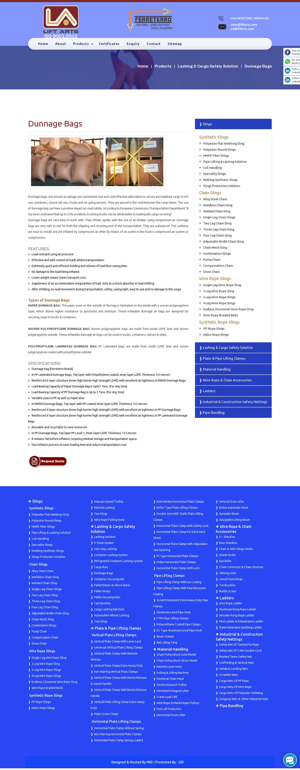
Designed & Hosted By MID (132, 764)
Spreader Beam (229, 515)
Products (82, 45)
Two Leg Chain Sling (217, 225)
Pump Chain (211, 261)
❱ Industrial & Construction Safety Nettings (233, 403)
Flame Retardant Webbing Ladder (240, 629)
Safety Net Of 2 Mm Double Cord (240, 652)
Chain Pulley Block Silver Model (177, 662)
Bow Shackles (228, 544)
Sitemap (176, 45)
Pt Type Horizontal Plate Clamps (177, 557)
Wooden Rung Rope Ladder (236, 617)
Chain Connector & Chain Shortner (241, 568)
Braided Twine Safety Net (235, 658)
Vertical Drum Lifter (231, 503)
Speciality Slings (214, 175)
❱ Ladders (207, 392)
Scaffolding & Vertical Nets (236, 664)
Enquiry (134, 45)
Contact (154, 45)
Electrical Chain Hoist (170, 680)
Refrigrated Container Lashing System (118, 562)
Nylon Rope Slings (216, 336)
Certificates (110, 45)
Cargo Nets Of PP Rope (234, 682)
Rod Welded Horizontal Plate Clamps (180, 503)
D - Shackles (227, 538)
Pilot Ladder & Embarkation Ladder (241, 623)
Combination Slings (217, 255)
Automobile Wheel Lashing (111, 617)
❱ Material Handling (215, 371)
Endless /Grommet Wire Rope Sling (228, 311)
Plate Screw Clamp (106, 715)
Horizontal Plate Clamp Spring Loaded (118, 742)
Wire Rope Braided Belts (220, 317)
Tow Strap (100, 515)
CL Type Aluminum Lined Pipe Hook (179, 632)
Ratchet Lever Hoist (169, 668)
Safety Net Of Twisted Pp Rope (239, 646)
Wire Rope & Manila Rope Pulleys (178, 704)
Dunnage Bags (103, 574)
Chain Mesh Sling (215, 249)
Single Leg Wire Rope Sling (222, 286)
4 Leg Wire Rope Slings (219, 305)
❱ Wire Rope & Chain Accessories (225, 382)
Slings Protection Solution (221, 187)
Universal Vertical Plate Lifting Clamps (118, 649)
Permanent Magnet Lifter (173, 692)
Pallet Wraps (102, 593)
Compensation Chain (218, 267)
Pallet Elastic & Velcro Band (112, 586)
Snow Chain (211, 273)
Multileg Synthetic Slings (220, 181)
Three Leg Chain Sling (218, 231)
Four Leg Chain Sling (217, 237)
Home (44, 45)
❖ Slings (35, 503)
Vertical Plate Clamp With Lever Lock (117, 643)
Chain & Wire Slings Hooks (236, 550)
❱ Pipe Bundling (212, 414)
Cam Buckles (102, 605)
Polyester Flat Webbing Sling (223, 145)
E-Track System (104, 544)
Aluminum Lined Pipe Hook (174, 614)
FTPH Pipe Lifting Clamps (173, 620)
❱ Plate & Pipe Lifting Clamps (222, 360)
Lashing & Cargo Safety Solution (208, 68)
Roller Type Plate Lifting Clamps (177, 509)
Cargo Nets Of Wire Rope (235, 688)
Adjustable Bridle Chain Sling (223, 243)
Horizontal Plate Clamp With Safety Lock (183, 527)
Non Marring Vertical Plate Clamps (116, 673)
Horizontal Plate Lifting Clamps (116, 723)
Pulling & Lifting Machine (173, 674)
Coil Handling (212, 169)
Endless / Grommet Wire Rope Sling (54, 683)
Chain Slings (210, 194)
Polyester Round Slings (219, 151)
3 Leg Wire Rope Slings (219, 298)
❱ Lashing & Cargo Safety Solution (226, 349)
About (61, 45)
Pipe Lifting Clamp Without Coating (179, 583)
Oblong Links (227, 574)
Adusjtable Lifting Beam (234, 521)
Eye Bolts (225, 562)
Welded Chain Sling (216, 213)
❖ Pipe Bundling (229, 707)
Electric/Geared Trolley (172, 686)
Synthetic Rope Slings (219, 323)
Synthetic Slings (214, 138)
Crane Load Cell (167, 698)
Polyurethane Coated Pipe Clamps (179, 626)
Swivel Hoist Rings (231, 580)
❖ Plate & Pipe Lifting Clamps (116, 630)
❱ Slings (205, 126)
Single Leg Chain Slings (219, 219)
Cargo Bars (101, 568)
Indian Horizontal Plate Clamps (176, 563)
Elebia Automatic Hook (233, 509)
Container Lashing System (111, 556)
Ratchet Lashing (104, 509)
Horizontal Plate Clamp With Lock (178, 569)
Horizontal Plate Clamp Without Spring (119, 729)
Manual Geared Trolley (109, 503)
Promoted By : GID (169, 764)
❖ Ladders (225, 599)
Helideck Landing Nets (233, 670)
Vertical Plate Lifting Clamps (114, 637)
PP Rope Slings (214, 330)
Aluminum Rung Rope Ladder (237, 611)
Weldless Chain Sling (217, 207)
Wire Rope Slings (215, 280)
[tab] (233, 125)
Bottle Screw (227, 593)
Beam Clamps (165, 638)
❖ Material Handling (170, 651)
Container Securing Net (109, 580)
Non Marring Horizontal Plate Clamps (118, 735)
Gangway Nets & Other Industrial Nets (243, 700)
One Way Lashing (105, 550)
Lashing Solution (105, 538)
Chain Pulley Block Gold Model (176, 656)
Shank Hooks (227, 556)
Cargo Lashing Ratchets (109, 611)
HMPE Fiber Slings (216, 157)
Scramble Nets (228, 676)
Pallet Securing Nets (107, 599)
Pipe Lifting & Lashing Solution (225, 163)
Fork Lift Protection (169, 710)
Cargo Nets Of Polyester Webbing (241, 694)
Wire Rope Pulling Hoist (109, 521)
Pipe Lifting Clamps (169, 577)
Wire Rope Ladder (230, 605)
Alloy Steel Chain (215, 201)
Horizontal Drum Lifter (171, 716)
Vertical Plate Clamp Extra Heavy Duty (118, 667)
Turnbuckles (227, 586)
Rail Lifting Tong (167, 644)
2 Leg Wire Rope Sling (218, 292)
